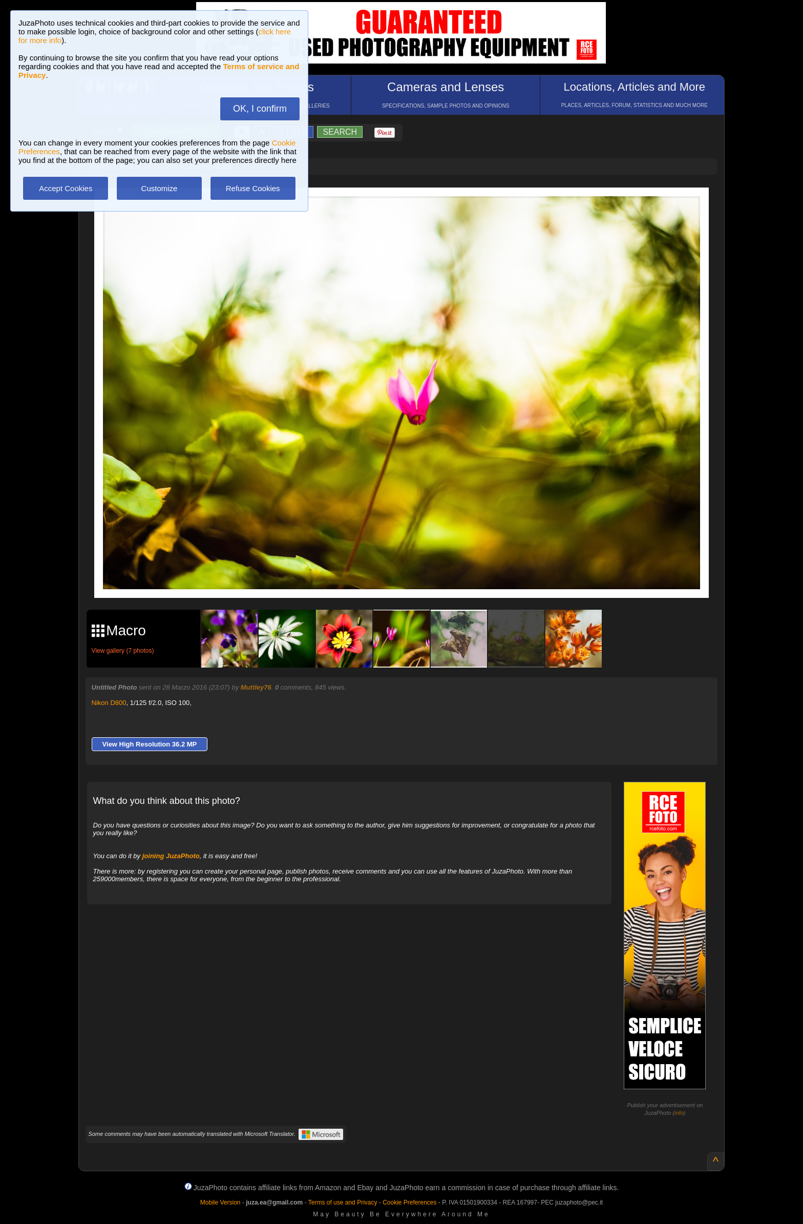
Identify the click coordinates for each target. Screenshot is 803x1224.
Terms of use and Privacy (342, 1202)
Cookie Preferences (409, 1202)
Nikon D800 (109, 703)
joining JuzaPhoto (171, 856)
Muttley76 (256, 687)
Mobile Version (220, 1202)
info (679, 1113)
